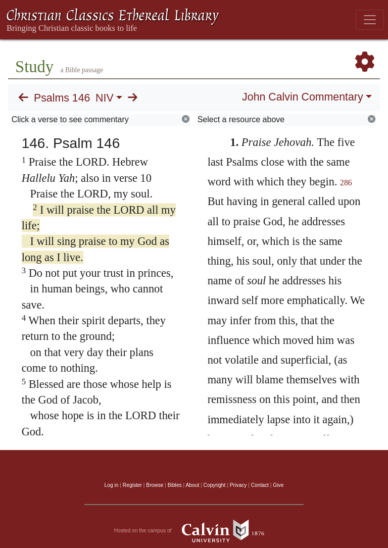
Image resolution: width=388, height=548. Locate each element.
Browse (154, 485)
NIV (104, 98)
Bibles (175, 485)
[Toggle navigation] (370, 20)
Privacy (238, 485)
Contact (260, 485)
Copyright (215, 485)
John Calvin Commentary (302, 97)
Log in (112, 485)
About (192, 485)
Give (278, 485)
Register (132, 485)
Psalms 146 (62, 98)
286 (346, 182)
